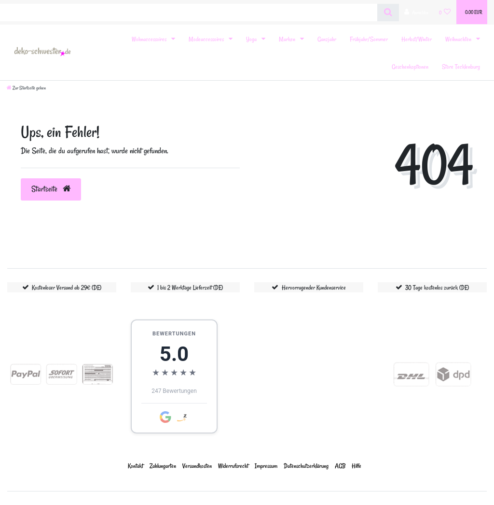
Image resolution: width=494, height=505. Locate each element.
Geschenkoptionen (410, 66)
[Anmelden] (416, 12)
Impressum (266, 466)
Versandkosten (197, 466)
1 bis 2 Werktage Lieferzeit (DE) (190, 287)
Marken (288, 39)
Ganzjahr (326, 39)
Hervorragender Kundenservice (314, 287)
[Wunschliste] (445, 12)
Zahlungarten (163, 466)
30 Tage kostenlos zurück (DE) (437, 287)
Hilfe (356, 466)
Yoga (252, 39)
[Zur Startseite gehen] (26, 88)
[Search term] (188, 12)
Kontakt (135, 466)
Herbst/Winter (416, 39)
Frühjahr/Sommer (369, 39)
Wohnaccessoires (150, 39)
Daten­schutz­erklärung (306, 466)
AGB (340, 466)
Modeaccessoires (207, 39)
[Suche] (388, 12)
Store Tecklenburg (461, 66)
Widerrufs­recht (233, 466)
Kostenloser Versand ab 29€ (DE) (66, 287)
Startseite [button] (50, 189)
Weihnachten (459, 39)
